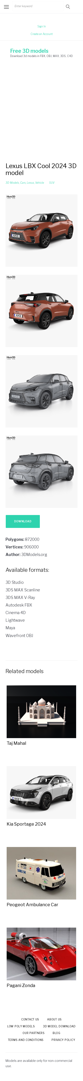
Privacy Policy (63, 1040)
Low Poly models (21, 1026)
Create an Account (42, 34)
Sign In (41, 26)
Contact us (30, 1019)
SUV (51, 182)
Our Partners (34, 1033)
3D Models (12, 182)
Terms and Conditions (26, 1040)
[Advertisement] (41, 110)
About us (54, 1019)
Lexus (30, 182)
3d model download (59, 1026)
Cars (23, 182)
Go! (68, 6)
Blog (56, 1033)
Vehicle (39, 182)
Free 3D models (29, 51)
